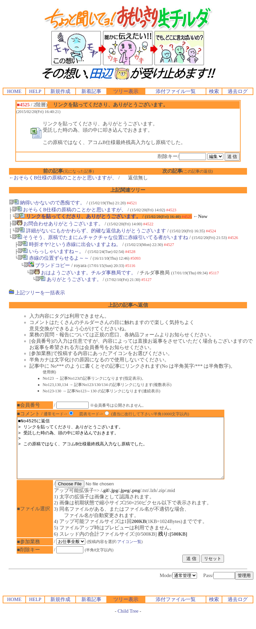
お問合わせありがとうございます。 (58, 223)
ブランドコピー (47, 265)
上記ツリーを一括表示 (37, 292)
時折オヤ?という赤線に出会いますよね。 (69, 244)
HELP (35, 91)
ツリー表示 (125, 91)
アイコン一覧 (134, 553)
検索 (214, 91)
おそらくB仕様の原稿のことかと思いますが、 (69, 209)
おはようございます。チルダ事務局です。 (82, 272)
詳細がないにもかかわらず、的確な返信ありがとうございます (90, 230)
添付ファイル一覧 (176, 91)
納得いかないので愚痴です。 (47, 202)
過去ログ (238, 91)
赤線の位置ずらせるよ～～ (53, 258)
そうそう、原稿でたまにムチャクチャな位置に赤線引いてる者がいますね (100, 237)
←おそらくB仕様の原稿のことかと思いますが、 (63, 177)
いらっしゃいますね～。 (51, 251)
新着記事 (91, 91)
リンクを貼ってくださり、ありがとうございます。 (78, 216)
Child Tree (128, 623)
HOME (14, 91)
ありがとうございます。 (68, 279)
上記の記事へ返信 (128, 305)
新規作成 (60, 91)
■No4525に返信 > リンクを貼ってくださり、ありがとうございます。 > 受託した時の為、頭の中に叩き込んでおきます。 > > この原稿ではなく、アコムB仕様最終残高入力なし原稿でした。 (133, 454)
